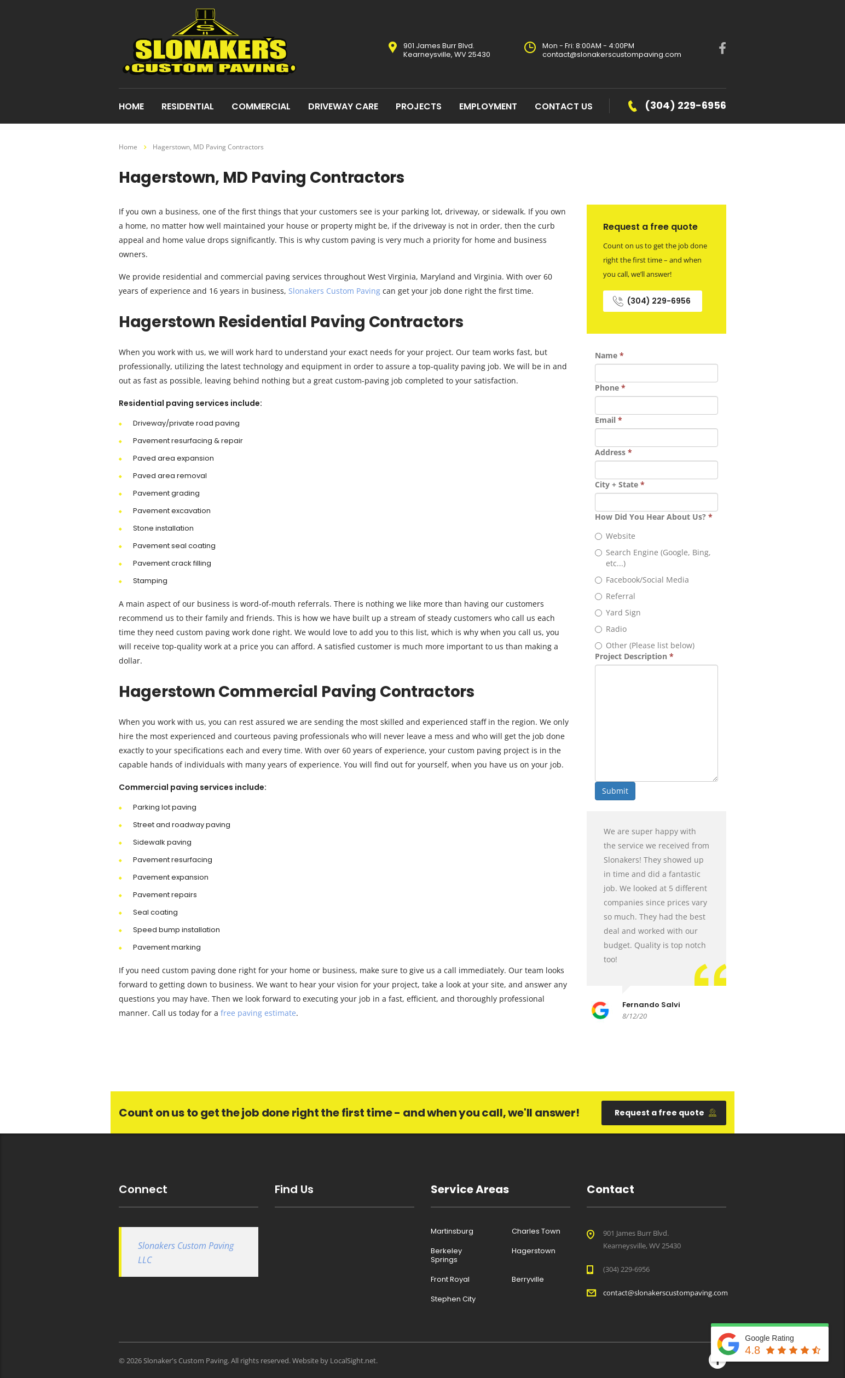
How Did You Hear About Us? (654, 516)
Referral (615, 596)
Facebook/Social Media (642, 579)
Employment (488, 106)
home (131, 106)
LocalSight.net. (354, 1360)
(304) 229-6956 (652, 300)
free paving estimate (258, 1013)
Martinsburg (452, 1231)
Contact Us (564, 106)
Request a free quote (665, 1112)
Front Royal (450, 1279)
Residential (187, 106)
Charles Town (536, 1231)
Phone (610, 387)
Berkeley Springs (446, 1255)
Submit (615, 791)
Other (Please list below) (644, 645)
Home (128, 147)
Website (615, 536)
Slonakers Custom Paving (334, 291)
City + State (620, 484)
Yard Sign (618, 612)
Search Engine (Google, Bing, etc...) (653, 557)
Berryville (528, 1279)
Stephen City (453, 1299)
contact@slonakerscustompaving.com (665, 1293)
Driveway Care (343, 106)
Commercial (261, 106)
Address (613, 452)
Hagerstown (533, 1251)
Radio (611, 629)
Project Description (634, 656)
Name (609, 355)
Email (608, 420)
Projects (419, 106)
